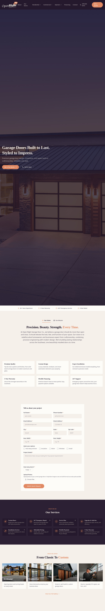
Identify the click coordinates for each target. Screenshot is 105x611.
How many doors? (29, 467)
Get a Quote (96, 4)
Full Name (27, 412)
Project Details (28, 452)
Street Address (58, 421)
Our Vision (46, 320)
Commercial (47, 5)
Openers (58, 5)
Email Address (28, 421)
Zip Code (71, 429)
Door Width (27, 438)
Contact (75, 5)
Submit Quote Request (34, 486)
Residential (36, 5)
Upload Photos (28, 474)
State (55, 429)
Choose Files (29, 479)
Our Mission (58, 320)
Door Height (57, 438)
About (19, 5)
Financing (67, 5)
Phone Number (58, 412)
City (25, 429)
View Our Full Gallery (52, 594)
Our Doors (26, 4)
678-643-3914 (83, 4)
